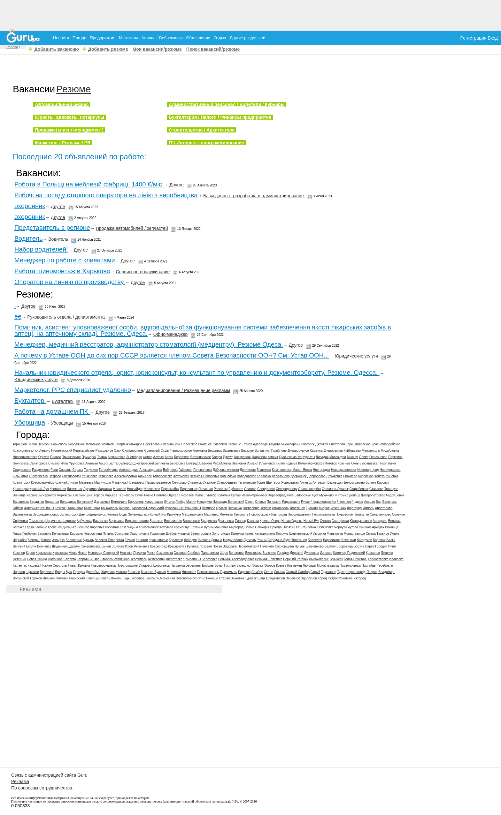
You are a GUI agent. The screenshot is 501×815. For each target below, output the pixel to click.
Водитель (28, 238)
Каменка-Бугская (153, 572)
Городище (157, 533)
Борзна (359, 546)
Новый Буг (311, 521)
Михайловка (390, 450)
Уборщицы (62, 423)
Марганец (211, 514)
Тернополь (126, 495)
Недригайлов (233, 540)
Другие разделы (247, 37)
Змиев (106, 546)
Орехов (43, 457)
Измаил (252, 463)
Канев (249, 533)
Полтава (160, 495)
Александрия (129, 470)
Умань (394, 533)
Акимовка (200, 450)
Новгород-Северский (103, 553)
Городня (381, 546)
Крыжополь (109, 508)
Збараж (258, 565)
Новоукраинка (390, 470)
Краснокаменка (290, 457)
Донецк (354, 495)
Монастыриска (328, 565)
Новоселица (93, 533)
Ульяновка (89, 476)
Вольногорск (69, 514)
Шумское (32, 572)
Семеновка (325, 527)
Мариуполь (102, 482)
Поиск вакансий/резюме (213, 49)
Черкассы (64, 495)
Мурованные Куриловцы (183, 508)
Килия (280, 463)
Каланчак (20, 565)
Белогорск (306, 444)
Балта (113, 463)
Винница (19, 495)
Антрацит (319, 482)
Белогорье (236, 553)
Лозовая (206, 546)
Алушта (274, 444)
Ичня (392, 546)
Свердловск (266, 489)
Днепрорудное (298, 450)
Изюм (129, 546)
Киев (290, 495)
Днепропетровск (373, 495)
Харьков (111, 495)
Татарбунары (108, 470)
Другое (176, 184)
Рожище (212, 578)
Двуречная (59, 546)
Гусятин (230, 565)
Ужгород (359, 578)
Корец (322, 578)
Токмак (102, 457)
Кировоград (277, 495)
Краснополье (158, 540)
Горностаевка (378, 559)
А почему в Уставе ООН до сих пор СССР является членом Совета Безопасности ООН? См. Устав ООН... (171, 355)
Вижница (391, 527)
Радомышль (291, 501)
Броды (60, 572)
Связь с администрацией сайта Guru (49, 775)
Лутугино (90, 489)
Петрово (55, 476)
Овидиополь (22, 470)
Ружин (306, 501)
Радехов (244, 572)
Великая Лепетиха (268, 559)
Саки (117, 450)
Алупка (158, 457)
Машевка (221, 527)
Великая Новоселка (204, 476)
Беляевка (162, 463)
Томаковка (36, 521)
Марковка (104, 489)
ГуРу (235, 801)
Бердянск (215, 450)
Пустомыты (228, 572)
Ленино (44, 450)
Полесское (189, 444)
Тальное (383, 533)
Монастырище (354, 533)
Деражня (296, 553)
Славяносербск (309, 489)
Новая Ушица (37, 559)
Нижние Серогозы (53, 565)
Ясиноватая (290, 482)
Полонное (55, 559)
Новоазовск (136, 482)
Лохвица (196, 527)
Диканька (69, 527)
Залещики (243, 565)
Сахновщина (284, 546)
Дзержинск (298, 476)
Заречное (293, 578)
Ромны (261, 540)
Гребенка (55, 527)
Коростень (135, 501)
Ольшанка (20, 476)
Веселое (247, 450)
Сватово (250, 489)
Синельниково (380, 514)
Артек (169, 457)
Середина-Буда (278, 540)
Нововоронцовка (103, 565)
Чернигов (49, 495)
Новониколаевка (25, 457)
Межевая (226, 514)
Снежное (209, 482)
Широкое (69, 521)
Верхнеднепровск (46, 514)
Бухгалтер (30, 400)
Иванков (107, 444)
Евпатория (337, 444)
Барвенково (332, 540)
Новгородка (321, 470)
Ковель (105, 578)
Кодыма (291, 463)
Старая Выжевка (231, 578)
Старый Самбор (298, 572)
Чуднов (357, 501)
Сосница (180, 553)
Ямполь (368, 508)
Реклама (20, 781)
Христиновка (139, 533)
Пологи (55, 457)
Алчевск (306, 482)
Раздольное (104, 450)
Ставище (234, 444)
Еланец (240, 521)
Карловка (97, 527)
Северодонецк (286, 489)
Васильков (92, 444)
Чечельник (338, 508)
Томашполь (280, 508)
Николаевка (387, 463)
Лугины (169, 501)
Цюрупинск (161, 565)
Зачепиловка (90, 546)
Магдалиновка (192, 514)
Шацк (262, 578)
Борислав (47, 572)
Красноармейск (42, 482)
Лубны (208, 527)
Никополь (241, 514)
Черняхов (344, 501)
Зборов (269, 565)
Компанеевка (281, 470)
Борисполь (59, 444)
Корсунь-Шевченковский (294, 533)
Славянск (195, 482)
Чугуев (299, 546)
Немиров (208, 508)
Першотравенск (299, 514)
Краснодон (21, 489)
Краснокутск (177, 546)
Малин (191, 501)
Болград (192, 463)
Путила (108, 533)
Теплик (265, 508)
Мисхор (352, 457)
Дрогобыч (93, 572)
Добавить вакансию (56, 49)
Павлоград (279, 514)
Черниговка (116, 457)
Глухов (130, 540)
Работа (12, 47)
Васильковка (22, 514)
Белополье (74, 540)
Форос (147, 457)
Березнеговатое (137, 521)
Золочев (118, 546)
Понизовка (20, 463)
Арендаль (380, 521)
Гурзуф (228, 457)
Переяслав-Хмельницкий (162, 444)
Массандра (337, 457)
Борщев (208, 565)
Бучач (219, 565)
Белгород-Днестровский (136, 463)
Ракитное (205, 444)
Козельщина (129, 527)
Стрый (315, 572)
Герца (17, 533)
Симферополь (132, 450)
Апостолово (384, 508)
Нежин (82, 553)
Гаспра (217, 457)
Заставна (44, 533)
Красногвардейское (386, 444)
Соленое (398, 514)
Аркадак (378, 527)
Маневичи (167, 578)
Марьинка (119, 482)
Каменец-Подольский (349, 553)
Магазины (128, 37)
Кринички (174, 514)
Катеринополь (264, 533)
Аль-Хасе (145, 476)
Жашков (184, 533)
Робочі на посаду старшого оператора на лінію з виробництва (105, 195)
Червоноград (356, 572)
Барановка (21, 501)
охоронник (29, 205)
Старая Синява (88, 559)
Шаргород (354, 508)
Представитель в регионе (52, 227)
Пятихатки (361, 514)
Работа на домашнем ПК (52, 411)
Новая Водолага (225, 546)
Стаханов (376, 489)
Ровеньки (220, 489)
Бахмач (330, 546)
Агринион (20, 444)
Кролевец (176, 540)
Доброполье (316, 476)
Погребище (251, 508)
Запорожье (303, 495)
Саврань (65, 470)
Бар (379, 501)
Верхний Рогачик (295, 559)
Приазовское (71, 457)
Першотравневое (158, 482)
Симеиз (53, 463)
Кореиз (272, 457)
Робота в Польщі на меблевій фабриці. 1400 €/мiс (89, 184)
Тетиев (247, 444)
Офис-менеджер (170, 334)
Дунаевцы (311, 553)
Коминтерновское (311, 463)
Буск (69, 572)
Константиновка (386, 476)
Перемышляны (208, 572)
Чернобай (20, 540)
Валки (390, 540)
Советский (151, 450)
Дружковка (335, 476)
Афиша (149, 37)
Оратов (221, 508)
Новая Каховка (79, 565)
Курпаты (309, 457)
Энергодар (134, 457)
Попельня (274, 501)
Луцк (125, 578)
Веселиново (173, 521)
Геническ (336, 559)
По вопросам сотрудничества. (42, 787)
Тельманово (247, 482)
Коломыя (223, 495)
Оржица (276, 527)
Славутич (220, 444)
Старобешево (227, 482)
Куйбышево (352, 450)
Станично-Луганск (335, 489)
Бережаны (193, 565)
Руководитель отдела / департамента (66, 317)
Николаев (186, 495)
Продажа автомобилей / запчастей (132, 228)
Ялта (64, 463)
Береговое (181, 457)
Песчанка (235, 508)
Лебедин (190, 540)
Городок (283, 553)
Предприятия (102, 37)
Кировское (363, 444)
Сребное (194, 553)
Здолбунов (309, 578)
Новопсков (152, 489)
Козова (281, 565)
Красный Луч (39, 489)
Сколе (268, 572)
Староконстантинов (114, 559)
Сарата (78, 470)
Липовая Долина (210, 540)
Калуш (236, 495)
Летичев (387, 553)
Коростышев (153, 501)
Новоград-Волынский (228, 501)
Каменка (237, 533)
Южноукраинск (361, 521)
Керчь (350, 444)
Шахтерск (273, 482)
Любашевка (368, 463)
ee (17, 316)
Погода (79, 37)
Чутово (353, 527)
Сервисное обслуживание (143, 271)
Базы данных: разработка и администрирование (254, 195)
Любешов (137, 578)
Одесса (173, 495)
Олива (363, 457)
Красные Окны (348, 463)
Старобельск (359, 489)
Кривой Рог (158, 514)
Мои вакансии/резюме (157, 49)
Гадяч (29, 527)
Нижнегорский (61, 450)
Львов (199, 495)
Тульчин (312, 508)
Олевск (260, 501)
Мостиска (174, 572)
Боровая (379, 540)
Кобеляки (112, 527)
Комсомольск (149, 527)
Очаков (325, 521)
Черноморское (181, 450)
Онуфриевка (38, 476)
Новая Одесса (292, 521)
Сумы (139, 495)
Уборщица (29, 422)
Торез (261, 482)
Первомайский (248, 546)
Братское (156, 521)
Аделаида (260, 444)
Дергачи (74, 546)
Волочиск (269, 553)
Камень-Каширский (70, 578)
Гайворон (185, 470)
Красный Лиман (66, 482)
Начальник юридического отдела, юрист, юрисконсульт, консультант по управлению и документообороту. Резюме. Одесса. (197, 372)
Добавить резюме (108, 49)
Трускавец (328, 572)
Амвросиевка (163, 476)
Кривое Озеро (270, 521)
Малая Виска (302, 470)
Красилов (373, 553)
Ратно (201, 578)
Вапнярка (389, 501)
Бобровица (344, 546)
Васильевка (231, 450)
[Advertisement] (250, 14)
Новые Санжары (256, 527)
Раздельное (41, 470)
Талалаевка (210, 553)
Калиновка (75, 508)
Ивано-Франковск (254, 495)
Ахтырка (58, 540)
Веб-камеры (170, 37)
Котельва (166, 527)
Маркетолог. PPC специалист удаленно (72, 389)
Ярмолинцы (192, 559)
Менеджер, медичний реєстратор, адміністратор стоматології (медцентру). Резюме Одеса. (148, 344)
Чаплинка (178, 565)
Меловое (119, 489)
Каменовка (92, 508)
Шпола (46, 540)
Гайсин (18, 508)
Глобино (41, 527)
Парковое (395, 457)
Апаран (369, 501)
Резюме (73, 89)
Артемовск (181, 476)
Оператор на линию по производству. (69, 281)
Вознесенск (191, 521)
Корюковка (44, 553)
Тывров (324, 508)
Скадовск (145, 565)
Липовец (125, 508)
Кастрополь (242, 457)
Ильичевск (267, 463)
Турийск (251, 578)
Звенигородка (201, 533)
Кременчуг (182, 527)
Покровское (344, 514)
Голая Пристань (355, 559)
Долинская (248, 470)
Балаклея (315, 540)
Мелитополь (371, 450)
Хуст (315, 495)
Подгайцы (369, 565)
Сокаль (279, 572)
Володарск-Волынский (76, 501)
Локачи (116, 578)
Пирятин (288, 527)
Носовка (126, 553)
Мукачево (326, 495)
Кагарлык (121, 444)
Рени (54, 470)
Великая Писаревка (109, 540)
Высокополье (319, 559)
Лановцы (309, 565)
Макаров (136, 444)
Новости (61, 37)
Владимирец (275, 578)
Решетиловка (306, 527)
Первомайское (84, 450)
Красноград (158, 546)
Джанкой (321, 444)
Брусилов (52, 501)
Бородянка (76, 444)
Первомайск (170, 489)
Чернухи (340, 527)
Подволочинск (350, 565)
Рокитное (346, 578)
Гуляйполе (279, 450)
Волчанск (44, 546)
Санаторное (38, 463)
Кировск (383, 482)
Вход (493, 38)
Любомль (152, 578)
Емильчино (119, 501)
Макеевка (86, 482)
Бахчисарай (289, 444)
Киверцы (92, 578)
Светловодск (71, 476)
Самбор (257, 572)
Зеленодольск (138, 514)
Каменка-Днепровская (326, 450)
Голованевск (202, 470)
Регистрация (473, 38)
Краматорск (21, 482)
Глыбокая (29, 533)
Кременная (58, 489)
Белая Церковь (38, 444)
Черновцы (34, 495)
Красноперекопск (25, 450)
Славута (70, 559)
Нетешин (19, 559)
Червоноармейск (324, 501)
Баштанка (100, 521)
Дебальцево (280, 476)
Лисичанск (74, 489)
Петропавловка (323, 514)
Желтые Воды (116, 514)
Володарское (246, 476)
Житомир (341, 495)
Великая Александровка (236, 559)
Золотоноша (221, 533)
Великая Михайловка (215, 463)
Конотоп (142, 540)
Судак (165, 450)
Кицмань (76, 533)
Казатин (60, 508)
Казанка (253, 521)
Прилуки (139, 553)
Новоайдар (135, 489)
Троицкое (391, 489)
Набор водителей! (41, 249)
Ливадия (322, 457)
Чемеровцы (156, 559)
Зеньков (83, 527)
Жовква (121, 572)
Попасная (205, 489)
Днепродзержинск (92, 514)
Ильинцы (47, 508)
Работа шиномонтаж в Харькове (62, 271)
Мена (73, 553)
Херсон (98, 495)
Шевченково (314, 546)
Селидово (179, 482)
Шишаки (365, 527)
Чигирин (34, 540)
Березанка (116, 521)
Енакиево (350, 476)
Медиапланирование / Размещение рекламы (183, 390)
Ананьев (91, 463)
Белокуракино (354, 482)
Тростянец (297, 508)
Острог (333, 578)
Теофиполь (138, 559)
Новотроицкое (127, 565)
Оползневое (378, 457)
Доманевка (226, 521)
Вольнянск (262, 450)
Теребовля (385, 565)
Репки (151, 553)
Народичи (204, 501)
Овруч (249, 501)
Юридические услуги (356, 355)
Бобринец (170, 470)
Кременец (294, 565)
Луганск (210, 495)
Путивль (249, 540)
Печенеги (267, 546)
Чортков (19, 572)
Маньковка (335, 533)
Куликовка (60, 553)
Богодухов (364, 540)
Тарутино (91, 470)
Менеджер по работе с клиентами (64, 260)
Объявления (198, 37)
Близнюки (348, 540)
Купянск (193, 546)
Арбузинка (84, 521)
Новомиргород (368, 470)
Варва (369, 546)
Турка (341, 572)
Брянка (371, 482)
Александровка (150, 470)
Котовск (331, 463)
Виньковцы (253, 553)
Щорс (224, 553)
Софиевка (20, 521)
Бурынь (88, 540)
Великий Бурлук (24, 546)
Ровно (148, 495)
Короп (30, 553)
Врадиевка (209, 521)
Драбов (171, 533)
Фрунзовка (76, 463)
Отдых (220, 37)
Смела (371, 533)
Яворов (371, 572)
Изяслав (326, 553)
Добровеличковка (226, 470)
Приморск (88, 457)
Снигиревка (340, 521)
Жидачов (108, 572)
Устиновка (105, 476)
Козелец (19, 553)
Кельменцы (60, 533)
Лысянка (319, 533)
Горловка (264, 476)
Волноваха (228, 476)
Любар (181, 501)
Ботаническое (200, 457)
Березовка (177, 463)
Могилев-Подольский (148, 508)
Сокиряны (121, 533)
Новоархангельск (344, 470)
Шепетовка (174, 559)
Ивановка (239, 463)
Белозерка (209, 559)
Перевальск (188, 489)
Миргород (236, 527)
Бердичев (37, 501)
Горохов (36, 578)
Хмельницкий (82, 495)
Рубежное (235, 489)
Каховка (33, 565)
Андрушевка (395, 495)
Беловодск (335, 482)
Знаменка (264, 470)
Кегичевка (141, 546)
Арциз (103, 463)
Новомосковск (259, 514)
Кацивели (259, 457)
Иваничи (49, 578)
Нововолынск (186, 578)
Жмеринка (32, 508)
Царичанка (53, 521)
